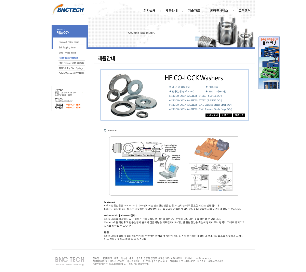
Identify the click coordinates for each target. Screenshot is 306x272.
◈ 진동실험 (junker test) (181, 91)
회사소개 (149, 10)
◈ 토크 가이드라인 (215, 91)
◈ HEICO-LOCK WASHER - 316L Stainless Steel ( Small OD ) (200, 104)
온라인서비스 (219, 10)
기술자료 (194, 10)
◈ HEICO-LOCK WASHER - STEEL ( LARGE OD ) (195, 100)
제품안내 (171, 10)
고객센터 (244, 10)
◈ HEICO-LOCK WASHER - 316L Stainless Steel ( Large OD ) (200, 109)
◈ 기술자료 (211, 87)
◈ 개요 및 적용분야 (179, 87)
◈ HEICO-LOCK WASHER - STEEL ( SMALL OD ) (195, 95)
